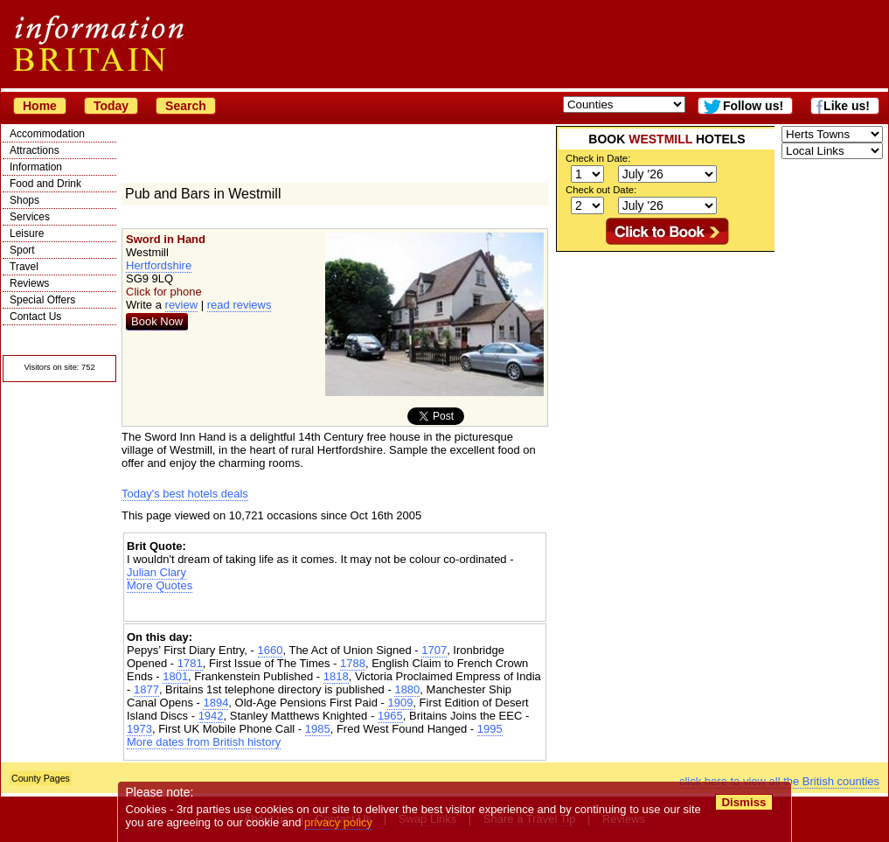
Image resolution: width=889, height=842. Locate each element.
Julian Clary (156, 572)
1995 (490, 728)
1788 (352, 663)
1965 (390, 715)
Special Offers (42, 300)
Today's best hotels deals (185, 493)
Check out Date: (601, 189)
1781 (190, 663)
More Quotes (159, 585)
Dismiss (743, 802)
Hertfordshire (158, 265)
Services (30, 217)
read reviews (239, 304)
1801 (175, 676)
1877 (146, 689)
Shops (24, 200)
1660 (270, 650)
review (181, 304)
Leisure (27, 233)
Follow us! (753, 106)
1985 (317, 728)
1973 (139, 728)
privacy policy (338, 822)
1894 (215, 702)
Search (185, 106)
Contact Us (35, 316)
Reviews (29, 283)
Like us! (846, 106)
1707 (434, 650)
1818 (336, 676)
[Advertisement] (334, 607)
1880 (407, 689)
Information (36, 167)
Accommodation (47, 134)
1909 (400, 702)
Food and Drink (45, 183)
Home (40, 106)
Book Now (157, 321)
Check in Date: (598, 158)
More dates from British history (204, 741)
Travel (24, 267)
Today (111, 106)
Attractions (34, 150)
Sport (22, 250)
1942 (211, 715)
